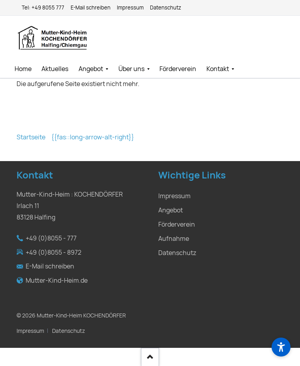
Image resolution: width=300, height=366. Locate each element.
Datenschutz (68, 330)
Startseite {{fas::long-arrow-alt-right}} (75, 137)
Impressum (30, 330)
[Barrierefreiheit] (281, 347)
